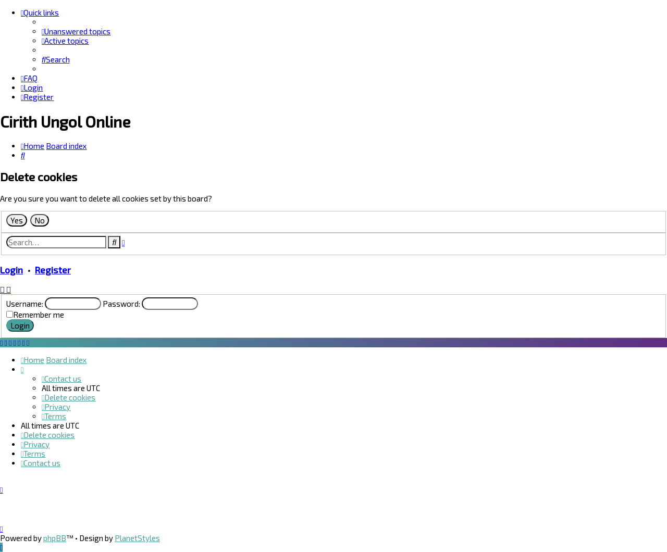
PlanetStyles (137, 538)
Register (53, 269)
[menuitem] (76, 31)
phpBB (54, 538)
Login (11, 269)
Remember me (38, 314)
